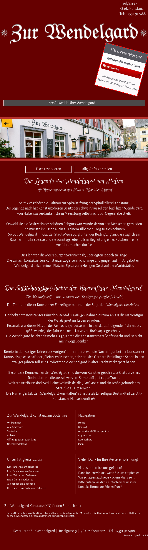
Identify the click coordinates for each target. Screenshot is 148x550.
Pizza (112, 513)
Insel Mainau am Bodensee (22, 475)
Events (62, 516)
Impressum (84, 435)
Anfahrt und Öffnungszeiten (94, 431)
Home (81, 422)
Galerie (11, 435)
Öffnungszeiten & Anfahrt (21, 439)
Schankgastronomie (42, 516)
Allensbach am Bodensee (21, 483)
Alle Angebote (15, 427)
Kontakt (82, 427)
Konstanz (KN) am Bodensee (22, 466)
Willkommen (14, 422)
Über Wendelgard (17, 444)
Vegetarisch (122, 513)
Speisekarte (13, 431)
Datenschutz (85, 439)
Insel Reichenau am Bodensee (23, 471)
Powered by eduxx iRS (136, 535)
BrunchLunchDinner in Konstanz (55, 513)
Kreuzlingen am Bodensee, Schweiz (26, 488)
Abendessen (23, 516)
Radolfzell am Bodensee (20, 479)
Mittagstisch (86, 513)
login (81, 444)
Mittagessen (101, 513)
